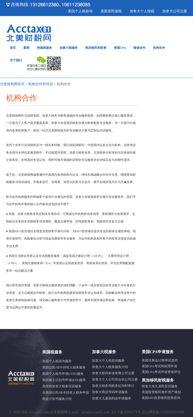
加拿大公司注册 (174, 11)
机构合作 (159, 48)
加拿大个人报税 (142, 11)
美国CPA (120, 48)
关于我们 (16, 60)
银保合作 (139, 48)
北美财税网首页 (12, 84)
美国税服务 (44, 48)
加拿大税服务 (69, 48)
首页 (13, 48)
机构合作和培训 (40, 84)
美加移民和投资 (95, 48)
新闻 (26, 48)
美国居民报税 (111, 11)
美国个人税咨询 (80, 11)
